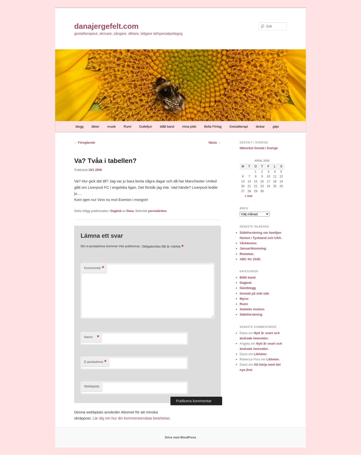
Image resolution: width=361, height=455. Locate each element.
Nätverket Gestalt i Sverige (259, 148)
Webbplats (91, 386)
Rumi (127, 126)
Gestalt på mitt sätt (254, 293)
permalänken (157, 211)
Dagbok (116, 211)
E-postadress (95, 362)
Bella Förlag (212, 126)
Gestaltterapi (238, 126)
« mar (249, 196)
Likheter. (260, 354)
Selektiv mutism (252, 309)
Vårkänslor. (248, 243)
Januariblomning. (253, 248)
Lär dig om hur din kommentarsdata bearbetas (131, 418)
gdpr (276, 126)
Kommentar (94, 268)
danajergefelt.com (106, 26)
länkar (260, 126)
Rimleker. (247, 254)
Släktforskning (251, 314)
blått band (167, 126)
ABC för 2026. (250, 259)
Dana (130, 211)
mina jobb (189, 126)
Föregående (84, 142)
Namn (91, 337)
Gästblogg (248, 288)
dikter (96, 126)
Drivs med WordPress (180, 437)
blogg (79, 126)
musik (111, 126)
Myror (244, 299)
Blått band (248, 277)
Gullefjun (145, 126)
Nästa (215, 142)
